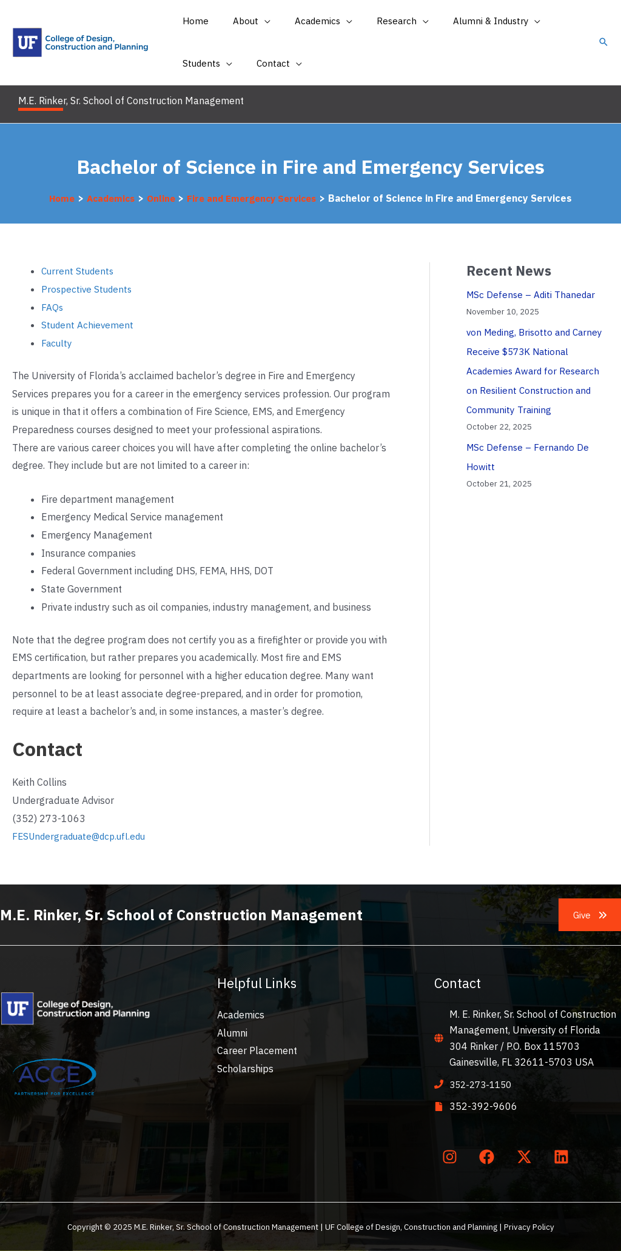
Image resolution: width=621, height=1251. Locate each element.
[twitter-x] (526, 1156)
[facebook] (489, 1156)
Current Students (78, 271)
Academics (240, 1015)
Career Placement (257, 1050)
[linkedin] (564, 1156)
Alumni (232, 1033)
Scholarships (245, 1069)
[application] (255, 21)
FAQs (52, 307)
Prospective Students (88, 289)
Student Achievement (88, 325)
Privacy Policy (529, 1226)
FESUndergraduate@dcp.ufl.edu (82, 836)
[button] (603, 43)
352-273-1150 (483, 1084)
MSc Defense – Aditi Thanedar (532, 294)
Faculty (57, 343)
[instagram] (451, 1156)
